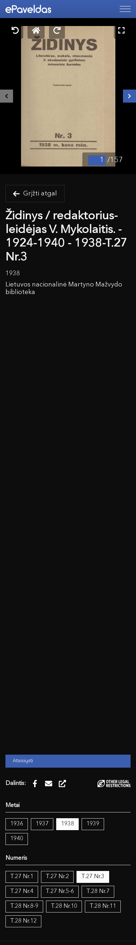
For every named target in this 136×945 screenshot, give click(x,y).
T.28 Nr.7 (98, 891)
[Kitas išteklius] (129, 96)
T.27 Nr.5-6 (60, 891)
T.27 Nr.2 (57, 877)
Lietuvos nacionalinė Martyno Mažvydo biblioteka (63, 288)
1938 (67, 824)
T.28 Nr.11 (103, 906)
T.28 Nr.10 (64, 906)
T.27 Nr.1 (21, 877)
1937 (42, 824)
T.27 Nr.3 (92, 877)
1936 (16, 824)
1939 (92, 824)
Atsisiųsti (23, 761)
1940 (16, 839)
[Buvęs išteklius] (6, 96)
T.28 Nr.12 (23, 921)
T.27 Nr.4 (21, 891)
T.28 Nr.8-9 (24, 906)
